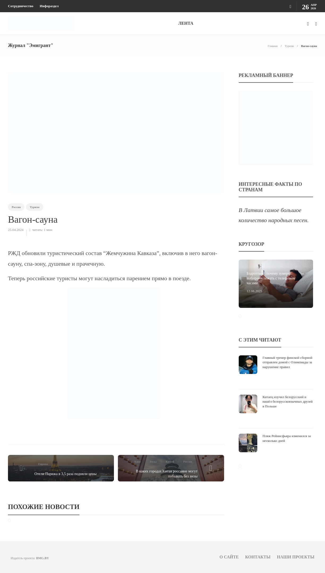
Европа (43, 464)
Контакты (258, 557)
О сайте (229, 557)
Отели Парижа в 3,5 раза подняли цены (66, 474)
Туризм (289, 46)
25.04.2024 (16, 230)
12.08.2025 (254, 291)
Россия (16, 207)
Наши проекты (295, 557)
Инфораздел (49, 6)
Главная (272, 46)
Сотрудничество (20, 6)
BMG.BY (42, 558)
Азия (137, 461)
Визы (153, 461)
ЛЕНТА (185, 23)
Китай (170, 461)
